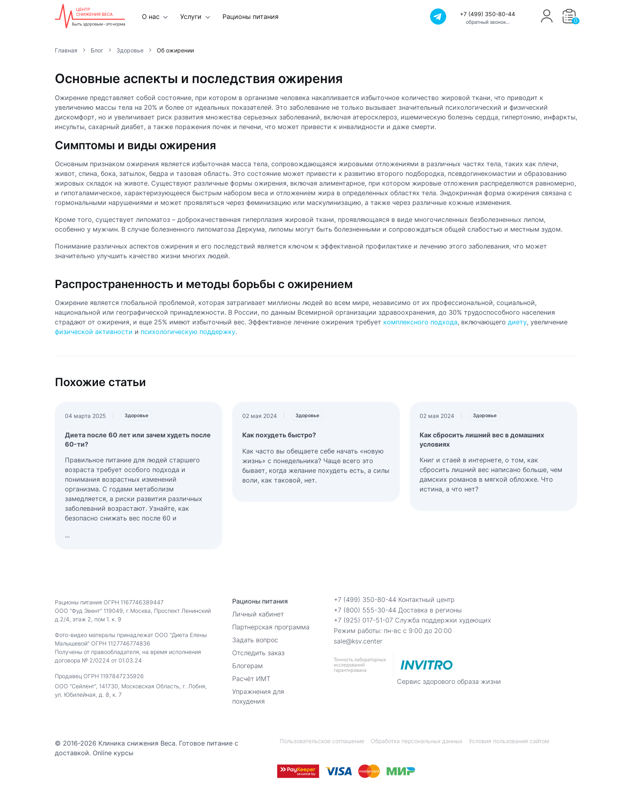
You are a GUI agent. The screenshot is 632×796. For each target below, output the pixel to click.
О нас (151, 17)
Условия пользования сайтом (509, 741)
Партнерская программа (271, 627)
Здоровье (136, 415)
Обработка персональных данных (416, 741)
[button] (569, 16)
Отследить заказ (258, 653)
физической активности (94, 332)
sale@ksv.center (358, 641)
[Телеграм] (438, 16)
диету (517, 322)
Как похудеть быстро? (279, 435)
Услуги (191, 17)
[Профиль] (547, 21)
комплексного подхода (420, 322)
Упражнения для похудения (258, 696)
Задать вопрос (255, 640)
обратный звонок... (487, 22)
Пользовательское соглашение (322, 741)
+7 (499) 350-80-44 (487, 13)
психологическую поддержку (188, 332)
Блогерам (247, 666)
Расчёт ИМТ (251, 679)
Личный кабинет (258, 614)
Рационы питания (250, 17)
